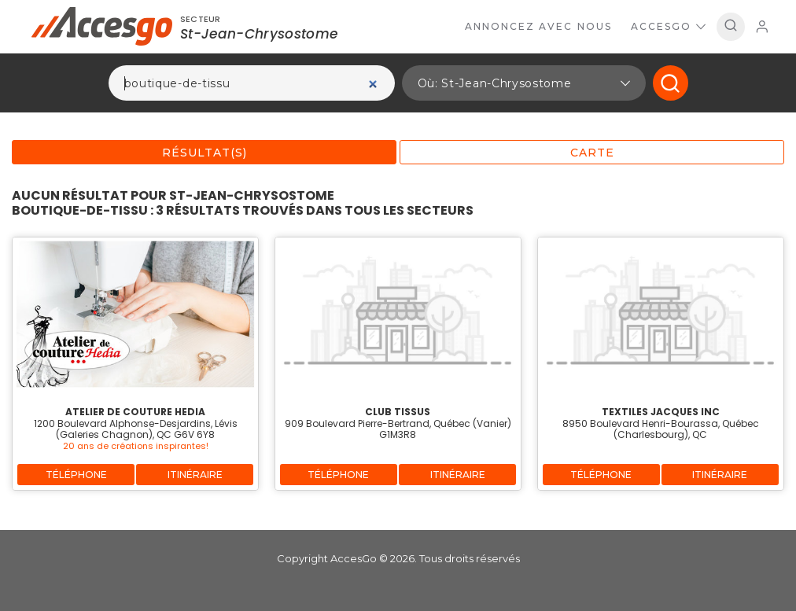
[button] (524, 83)
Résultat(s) (204, 152)
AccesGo (668, 26)
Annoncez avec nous (538, 26)
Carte (592, 152)
